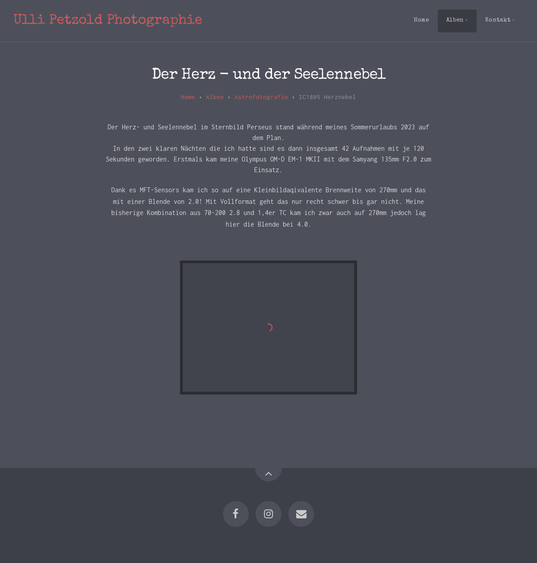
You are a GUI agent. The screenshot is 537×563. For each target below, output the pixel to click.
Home (421, 20)
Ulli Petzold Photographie (107, 21)
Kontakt (498, 20)
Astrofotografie (261, 96)
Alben (455, 20)
